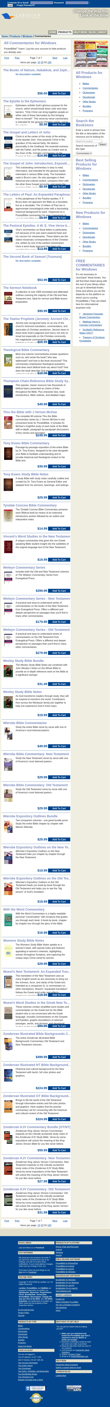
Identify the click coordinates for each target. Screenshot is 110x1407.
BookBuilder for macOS (65, 1285)
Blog (92, 32)
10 (39, 62)
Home (52, 32)
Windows (27, 36)
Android (59, 1250)
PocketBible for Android (65, 1266)
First (6, 58)
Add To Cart (59, 93)
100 (49, 62)
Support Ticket (75, 1354)
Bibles (86, 83)
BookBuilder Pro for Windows (67, 1283)
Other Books (89, 101)
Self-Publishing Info (63, 1291)
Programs (88, 110)
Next (54, 58)
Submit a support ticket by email (68, 1368)
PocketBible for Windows (65, 1272)
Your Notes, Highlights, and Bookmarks (33, 1371)
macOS (59, 1255)
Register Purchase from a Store (30, 1380)
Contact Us (60, 1299)
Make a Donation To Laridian (67, 1302)
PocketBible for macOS (65, 1269)
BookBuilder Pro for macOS (66, 1288)
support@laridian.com (79, 1356)
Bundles (87, 106)
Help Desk (80, 32)
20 (42, 62)
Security (21, 1315)
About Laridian (63, 1295)
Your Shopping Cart (25, 1377)
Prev (17, 58)
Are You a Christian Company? (68, 1305)
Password (59, 2)
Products (65, 32)
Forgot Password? (26, 5)
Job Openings (61, 1308)
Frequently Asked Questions (67, 1365)
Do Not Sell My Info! (26, 1310)
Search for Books (25, 1346)
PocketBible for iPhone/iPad (67, 1263)
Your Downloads (24, 1368)
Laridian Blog (61, 1376)
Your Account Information (28, 1363)
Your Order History (25, 1366)
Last (65, 58)
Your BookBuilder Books (27, 1374)
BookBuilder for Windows (66, 1280)
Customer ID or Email (17, 2)
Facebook (32, 1272)
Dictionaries (89, 92)
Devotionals (89, 97)
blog (20, 1272)
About (102, 32)
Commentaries (90, 88)
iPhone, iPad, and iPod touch (67, 1247)
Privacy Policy (23, 1313)
